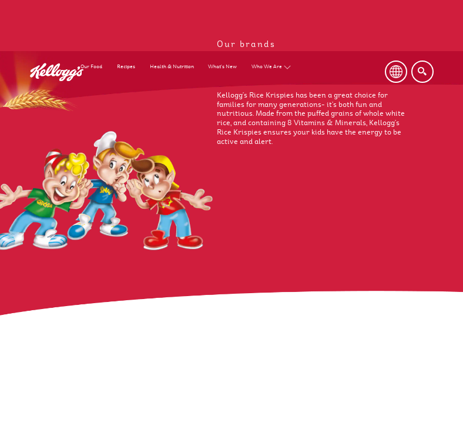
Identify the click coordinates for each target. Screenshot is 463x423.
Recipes (126, 66)
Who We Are (266, 66)
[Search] (422, 72)
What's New (222, 66)
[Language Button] (396, 72)
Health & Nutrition (172, 66)
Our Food (91, 66)
